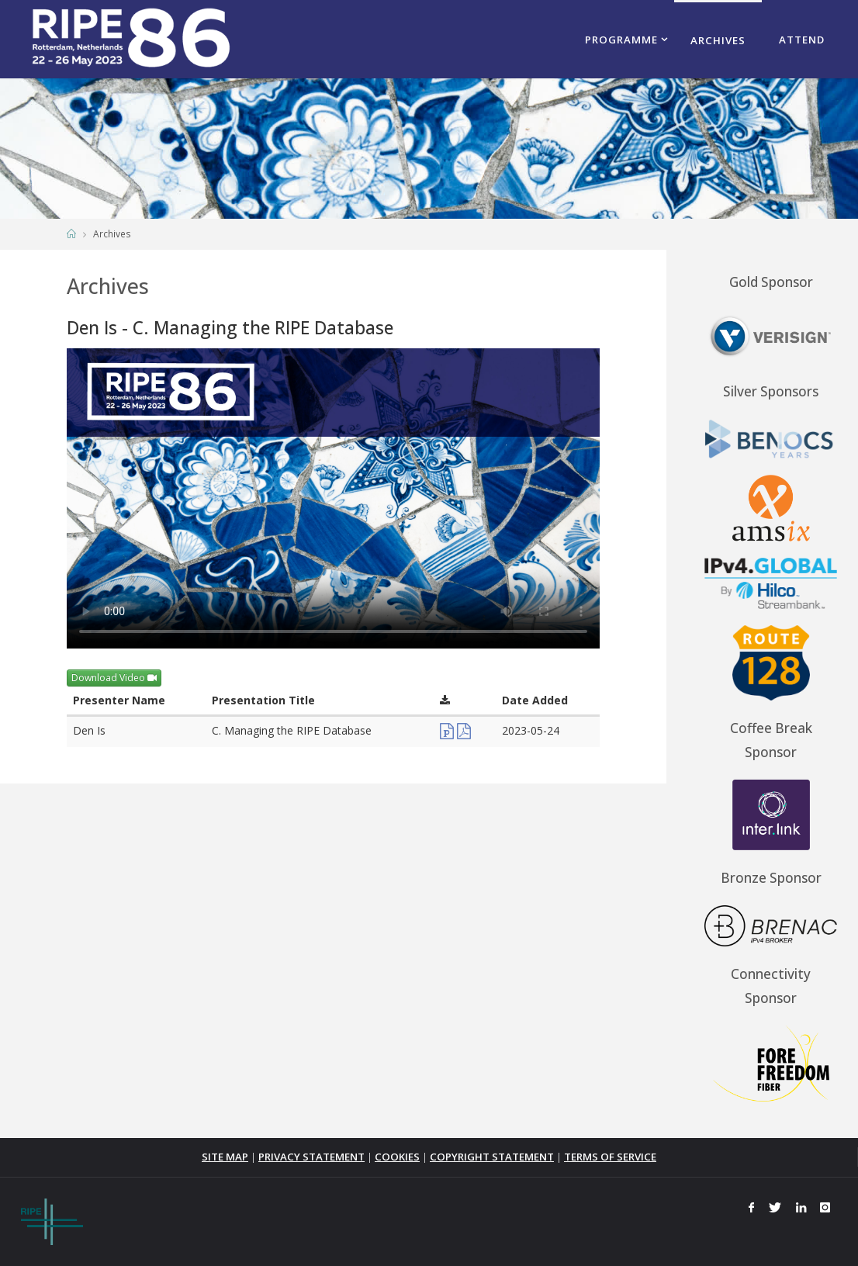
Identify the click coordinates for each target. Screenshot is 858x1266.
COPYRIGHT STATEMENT (492, 1157)
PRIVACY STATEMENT (311, 1157)
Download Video (114, 677)
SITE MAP (225, 1157)
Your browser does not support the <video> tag (333, 498)
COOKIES (397, 1157)
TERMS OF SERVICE (610, 1157)
